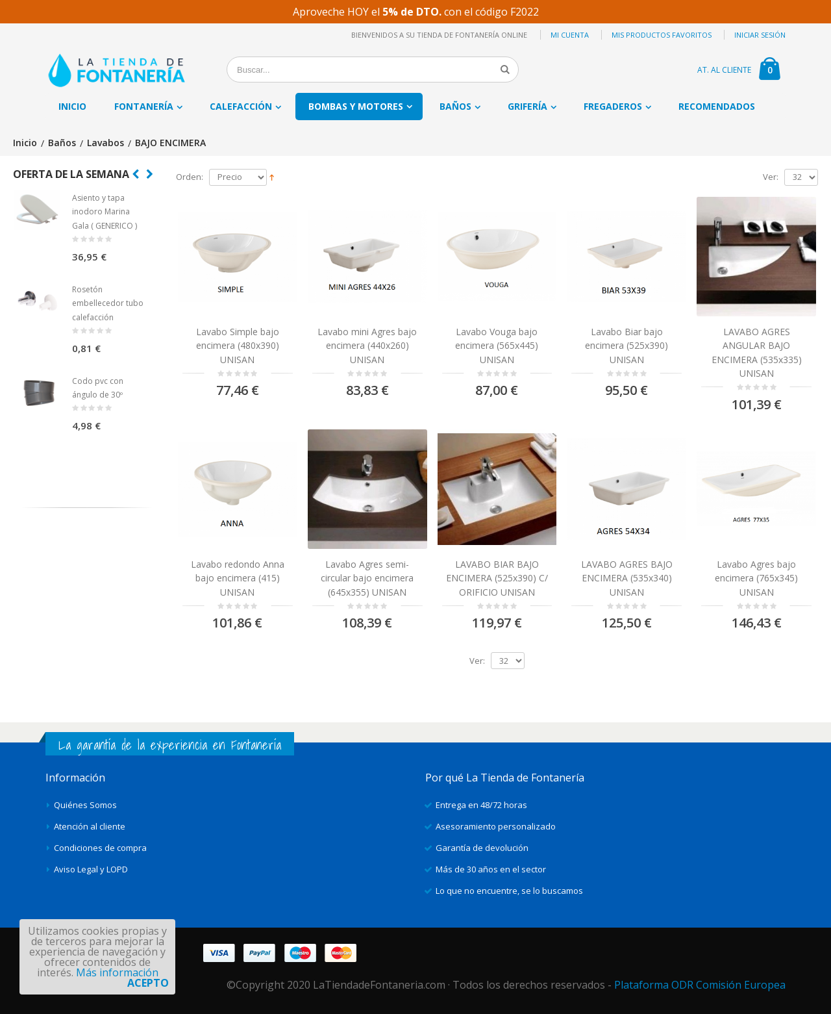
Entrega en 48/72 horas (481, 805)
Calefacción (241, 106)
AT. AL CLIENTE (724, 69)
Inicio (25, 143)
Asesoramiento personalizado (496, 826)
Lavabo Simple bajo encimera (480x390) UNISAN (237, 345)
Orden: (189, 177)
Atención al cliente (89, 826)
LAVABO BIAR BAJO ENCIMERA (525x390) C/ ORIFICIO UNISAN (497, 578)
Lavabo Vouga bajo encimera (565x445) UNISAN (496, 345)
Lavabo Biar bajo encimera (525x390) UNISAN (626, 345)
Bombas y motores (355, 106)
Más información (117, 972)
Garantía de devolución (482, 848)
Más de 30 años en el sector (491, 869)
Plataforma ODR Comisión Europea (700, 985)
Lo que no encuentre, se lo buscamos (509, 890)
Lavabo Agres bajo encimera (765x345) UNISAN (756, 578)
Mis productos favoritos (662, 35)
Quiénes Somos (85, 805)
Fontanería (143, 106)
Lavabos (105, 143)
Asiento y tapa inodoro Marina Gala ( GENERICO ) (104, 211)
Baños (455, 106)
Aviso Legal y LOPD (91, 869)
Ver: (770, 177)
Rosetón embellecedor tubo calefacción (107, 303)
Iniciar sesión (760, 35)
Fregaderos (613, 106)
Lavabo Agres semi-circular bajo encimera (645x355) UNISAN (367, 578)
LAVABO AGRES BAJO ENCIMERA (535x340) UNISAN (627, 578)
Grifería (527, 106)
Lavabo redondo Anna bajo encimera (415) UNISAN (237, 578)
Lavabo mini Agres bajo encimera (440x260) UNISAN (367, 345)
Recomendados (716, 106)
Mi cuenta (570, 35)
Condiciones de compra (100, 848)
